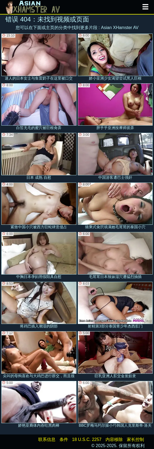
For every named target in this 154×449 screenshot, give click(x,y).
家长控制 (135, 439)
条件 (64, 439)
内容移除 (114, 439)
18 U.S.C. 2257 (87, 439)
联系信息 (46, 439)
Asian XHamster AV (119, 27)
